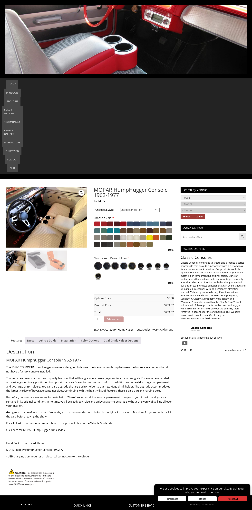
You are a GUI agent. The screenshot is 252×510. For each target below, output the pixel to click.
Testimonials (115, 84)
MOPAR (156, 246)
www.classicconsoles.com (195, 231)
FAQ (130, 429)
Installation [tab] (68, 257)
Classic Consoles (196, 173)
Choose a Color (104, 134)
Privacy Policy (135, 456)
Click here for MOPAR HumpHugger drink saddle (36, 346)
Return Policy (135, 445)
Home (42, 84)
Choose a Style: (104, 126)
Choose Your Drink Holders (111, 174)
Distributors (161, 84)
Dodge (146, 246)
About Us (73, 84)
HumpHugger (126, 246)
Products (56, 84)
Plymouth (168, 246)
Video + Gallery (138, 84)
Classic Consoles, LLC (54, 499)
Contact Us (79, 440)
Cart (210, 84)
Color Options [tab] (90, 257)
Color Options (93, 84)
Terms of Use (135, 461)
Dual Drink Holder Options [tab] (121, 257)
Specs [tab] (30, 257)
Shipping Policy (136, 440)
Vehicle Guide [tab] (47, 257)
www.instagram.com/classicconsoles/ (201, 234)
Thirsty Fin (180, 84)
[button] (81, 109)
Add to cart (114, 235)
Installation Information (141, 435)
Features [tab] (16, 257)
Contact (197, 84)
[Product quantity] (98, 235)
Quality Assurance (138, 450)
